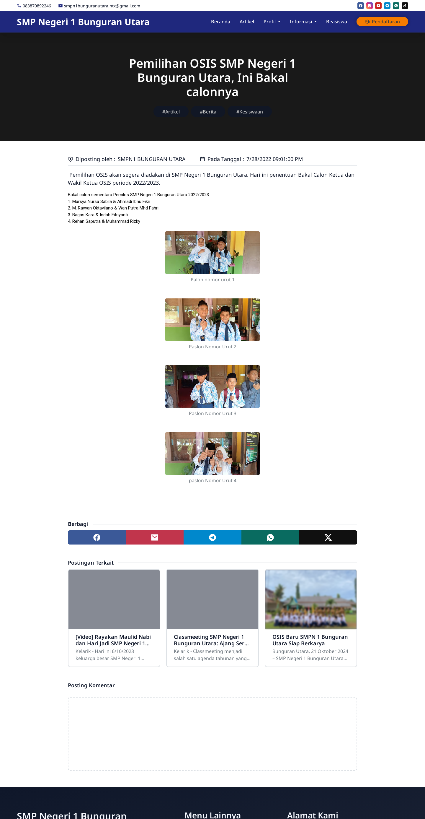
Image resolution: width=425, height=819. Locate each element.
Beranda (220, 21)
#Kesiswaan (249, 111)
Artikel (247, 21)
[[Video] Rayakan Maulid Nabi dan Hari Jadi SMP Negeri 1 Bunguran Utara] (114, 599)
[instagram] (369, 5)
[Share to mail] (155, 537)
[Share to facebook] (97, 537)
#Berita (208, 111)
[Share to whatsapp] (270, 537)
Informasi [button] (301, 21)
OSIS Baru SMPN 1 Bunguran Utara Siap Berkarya (310, 639)
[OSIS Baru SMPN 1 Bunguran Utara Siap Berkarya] (311, 599)
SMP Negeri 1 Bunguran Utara (83, 22)
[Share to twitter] (328, 537)
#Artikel (171, 111)
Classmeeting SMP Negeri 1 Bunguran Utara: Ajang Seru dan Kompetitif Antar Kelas (211, 639)
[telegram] (387, 5)
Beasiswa (336, 21)
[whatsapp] (396, 5)
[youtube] (378, 5)
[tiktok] (405, 5)
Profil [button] (270, 21)
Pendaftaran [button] (382, 21)
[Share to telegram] (212, 537)
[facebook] (360, 5)
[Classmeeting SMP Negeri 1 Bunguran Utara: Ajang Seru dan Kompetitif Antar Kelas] (212, 599)
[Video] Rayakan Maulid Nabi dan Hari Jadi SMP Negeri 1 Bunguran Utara (113, 639)
